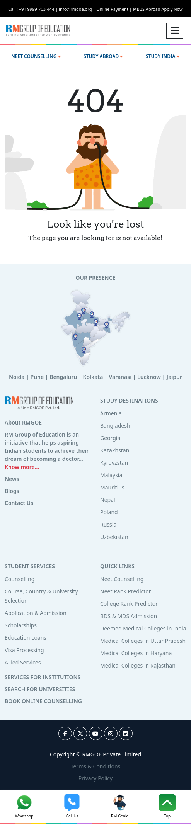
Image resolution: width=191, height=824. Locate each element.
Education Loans (25, 637)
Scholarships (21, 625)
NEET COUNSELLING (36, 56)
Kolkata (93, 377)
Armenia (111, 413)
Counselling (19, 579)
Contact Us (19, 502)
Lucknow (149, 377)
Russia (108, 524)
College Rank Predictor (129, 603)
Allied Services (23, 662)
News (12, 479)
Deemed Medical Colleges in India (143, 628)
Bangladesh (115, 425)
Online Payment (114, 9)
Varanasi (120, 377)
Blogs (12, 490)
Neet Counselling (121, 579)
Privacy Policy (95, 778)
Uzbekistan (114, 536)
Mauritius (112, 487)
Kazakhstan (114, 450)
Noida (17, 377)
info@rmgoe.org (77, 9)
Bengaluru (63, 377)
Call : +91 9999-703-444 (33, 9)
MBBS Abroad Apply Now (158, 9)
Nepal (107, 499)
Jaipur (174, 377)
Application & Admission (36, 613)
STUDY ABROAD (103, 56)
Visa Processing (24, 650)
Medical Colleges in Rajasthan (138, 665)
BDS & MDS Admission (128, 616)
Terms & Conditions (96, 766)
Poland (109, 512)
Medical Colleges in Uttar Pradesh (143, 640)
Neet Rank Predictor (125, 591)
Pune (37, 377)
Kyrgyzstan (114, 462)
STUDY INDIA (163, 56)
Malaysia (111, 475)
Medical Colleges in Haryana (136, 653)
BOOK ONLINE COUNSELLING (43, 701)
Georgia (110, 438)
